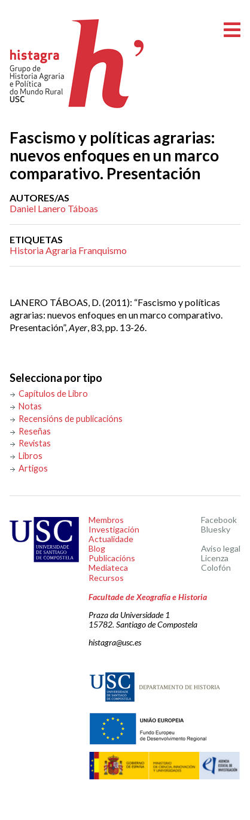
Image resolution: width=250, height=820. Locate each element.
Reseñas (35, 431)
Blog (97, 548)
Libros (30, 456)
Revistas (35, 443)
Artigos (33, 468)
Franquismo (102, 250)
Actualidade (111, 539)
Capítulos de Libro (53, 393)
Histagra (77, 63)
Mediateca (108, 567)
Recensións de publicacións (71, 419)
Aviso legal (220, 548)
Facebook (219, 520)
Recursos (106, 578)
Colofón (216, 567)
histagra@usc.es (115, 642)
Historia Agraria (43, 250)
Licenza (214, 558)
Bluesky (215, 529)
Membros (106, 520)
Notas (30, 406)
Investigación (114, 529)
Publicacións (112, 558)
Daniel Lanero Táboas (54, 208)
